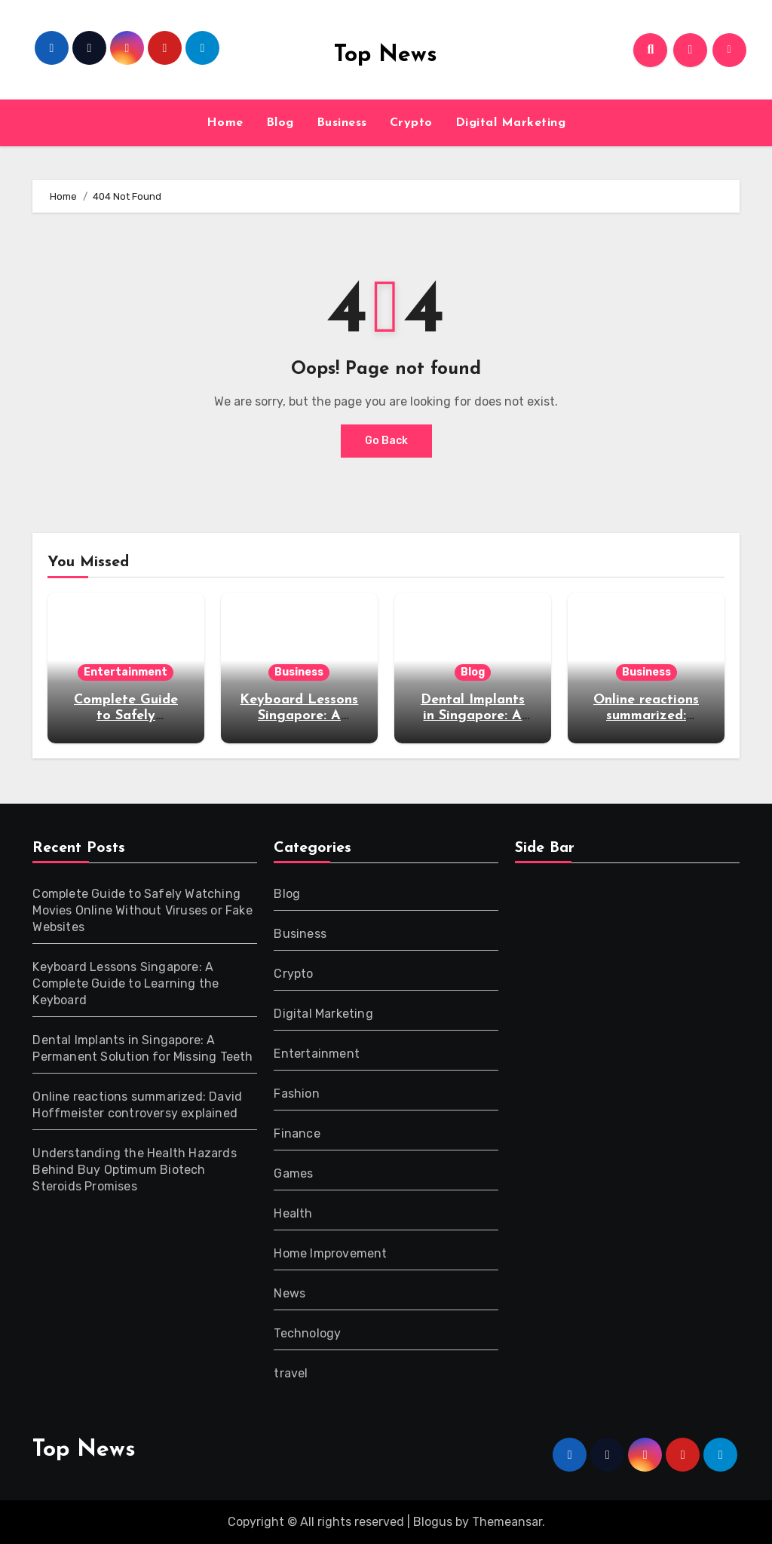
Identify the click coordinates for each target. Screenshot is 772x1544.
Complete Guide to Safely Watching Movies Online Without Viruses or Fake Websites (142, 910)
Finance (297, 1133)
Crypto (411, 123)
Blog (280, 123)
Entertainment (125, 672)
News (289, 1293)
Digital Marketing (510, 123)
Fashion (296, 1093)
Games (293, 1173)
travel (291, 1373)
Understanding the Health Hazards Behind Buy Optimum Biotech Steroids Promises (134, 1169)
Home (225, 123)
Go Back (386, 440)
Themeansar (507, 1522)
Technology (307, 1333)
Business (342, 123)
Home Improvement (330, 1253)
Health (293, 1213)
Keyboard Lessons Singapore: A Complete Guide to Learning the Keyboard (125, 983)
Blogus (432, 1522)
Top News (385, 55)
